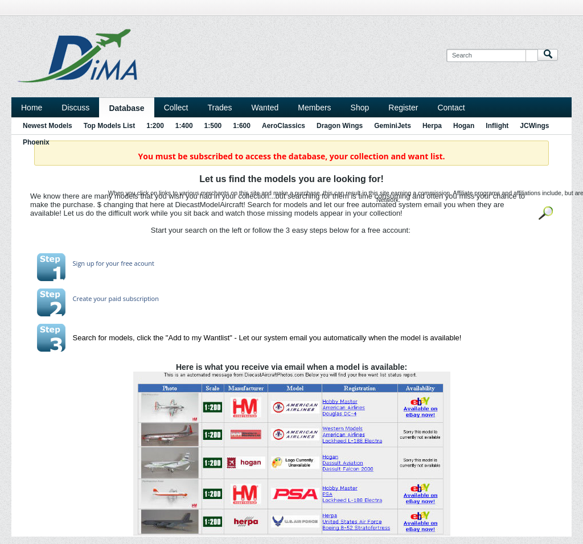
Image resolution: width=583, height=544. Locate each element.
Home (31, 107)
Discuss (75, 107)
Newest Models (47, 126)
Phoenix (36, 142)
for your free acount (124, 263)
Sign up (84, 263)
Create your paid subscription (116, 298)
